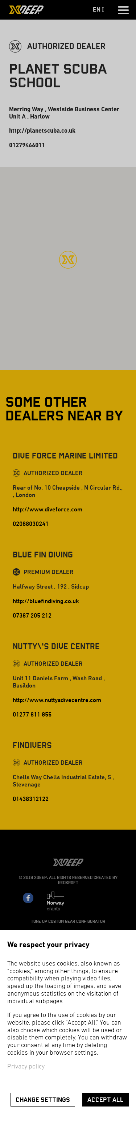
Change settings (43, 1100)
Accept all (105, 1100)
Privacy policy (26, 1066)
